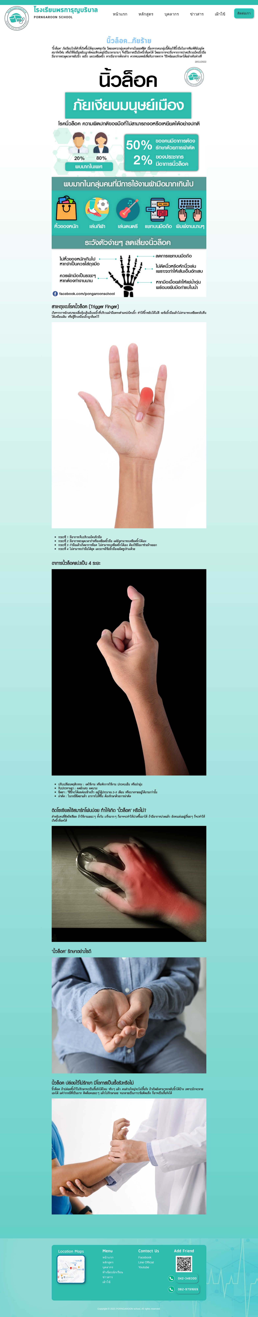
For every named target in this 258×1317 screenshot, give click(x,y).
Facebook (144, 1257)
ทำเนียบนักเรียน (113, 1272)
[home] (52, 18)
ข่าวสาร (197, 14)
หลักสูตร (146, 14)
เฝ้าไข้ (220, 14)
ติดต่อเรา (244, 13)
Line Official (146, 1262)
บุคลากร (172, 14)
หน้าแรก (120, 14)
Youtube (143, 1267)
